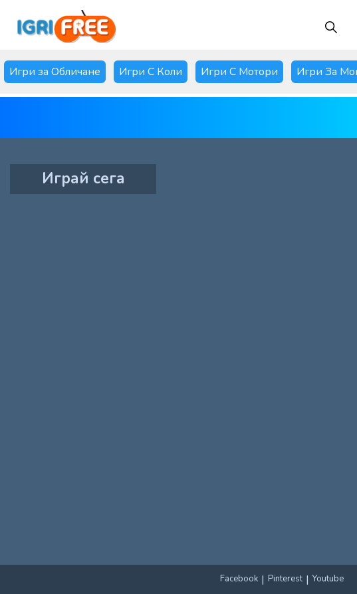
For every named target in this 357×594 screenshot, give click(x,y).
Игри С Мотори (239, 71)
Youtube (328, 579)
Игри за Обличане (54, 71)
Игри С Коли (150, 71)
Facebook (239, 579)
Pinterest (285, 579)
